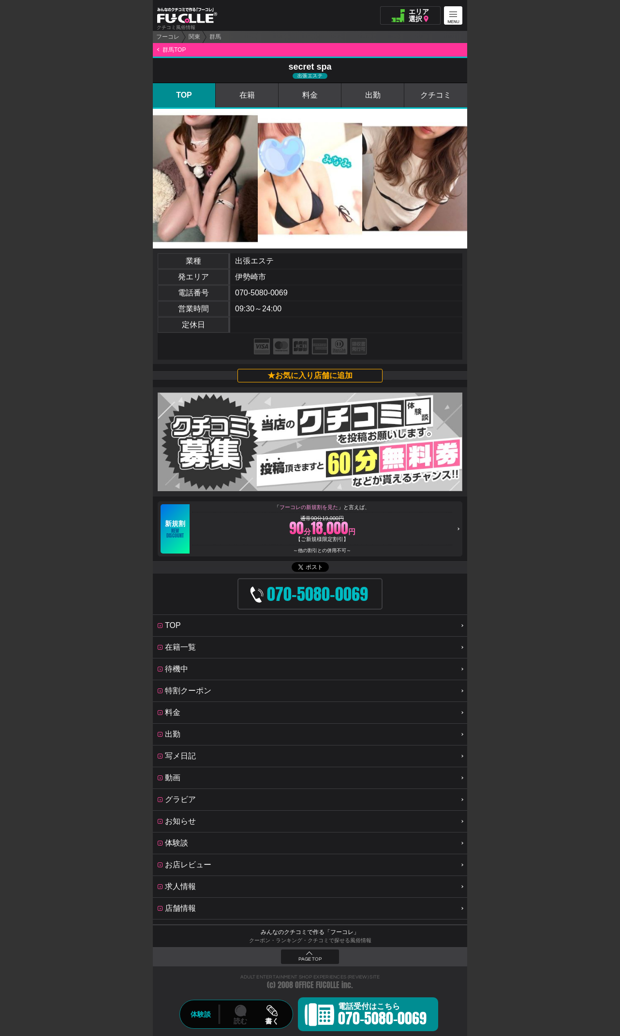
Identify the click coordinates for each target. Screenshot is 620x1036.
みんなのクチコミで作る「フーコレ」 (310, 932)
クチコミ (435, 95)
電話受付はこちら (382, 1015)
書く (272, 1021)
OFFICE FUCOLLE (317, 985)
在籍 (247, 95)
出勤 (373, 95)
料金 (310, 95)
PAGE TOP (310, 959)
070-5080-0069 (261, 293)
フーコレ (167, 36)
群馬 (215, 36)
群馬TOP (174, 49)
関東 (194, 36)
